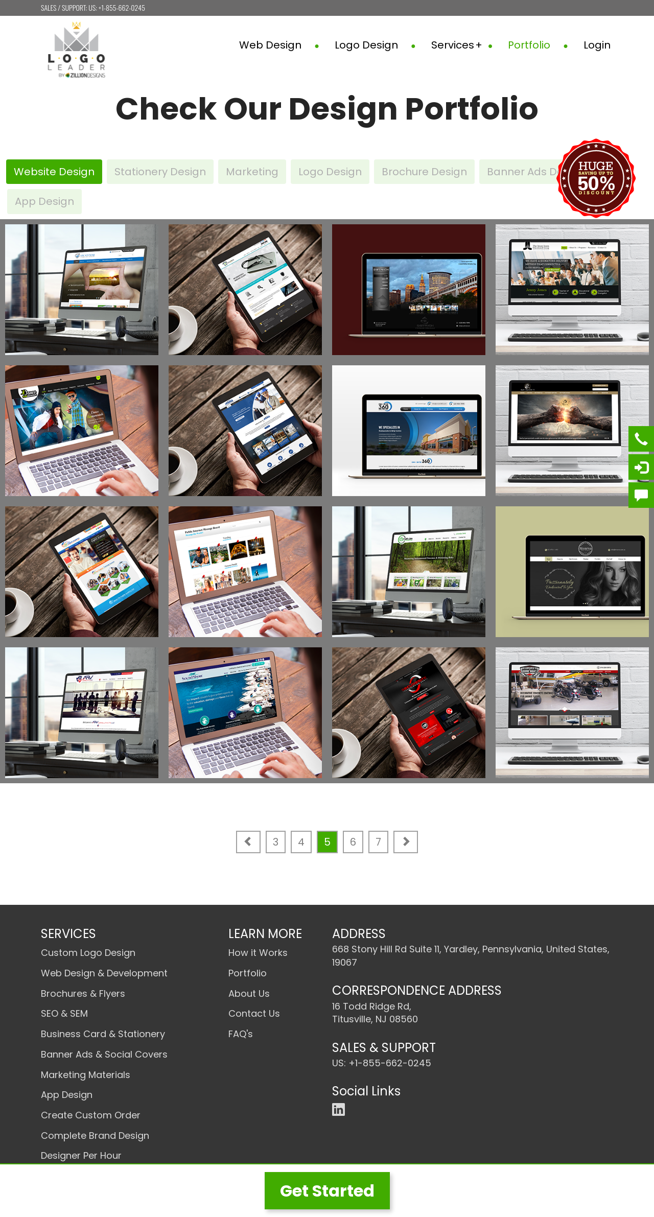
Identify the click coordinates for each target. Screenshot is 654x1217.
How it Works (258, 952)
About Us (249, 993)
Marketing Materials (85, 1074)
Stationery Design (160, 172)
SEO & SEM (64, 1013)
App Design (44, 201)
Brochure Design (424, 172)
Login (597, 45)
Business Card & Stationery (103, 1033)
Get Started (327, 1190)
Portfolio (538, 45)
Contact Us (254, 1013)
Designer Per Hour (81, 1155)
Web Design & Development (104, 973)
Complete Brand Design (95, 1135)
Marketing (252, 172)
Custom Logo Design (88, 952)
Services (462, 45)
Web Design (279, 45)
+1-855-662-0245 (122, 7)
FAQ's (240, 1033)
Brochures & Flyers (83, 993)
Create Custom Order (91, 1115)
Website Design (54, 172)
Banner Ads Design (536, 172)
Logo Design (375, 45)
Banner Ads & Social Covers (104, 1054)
